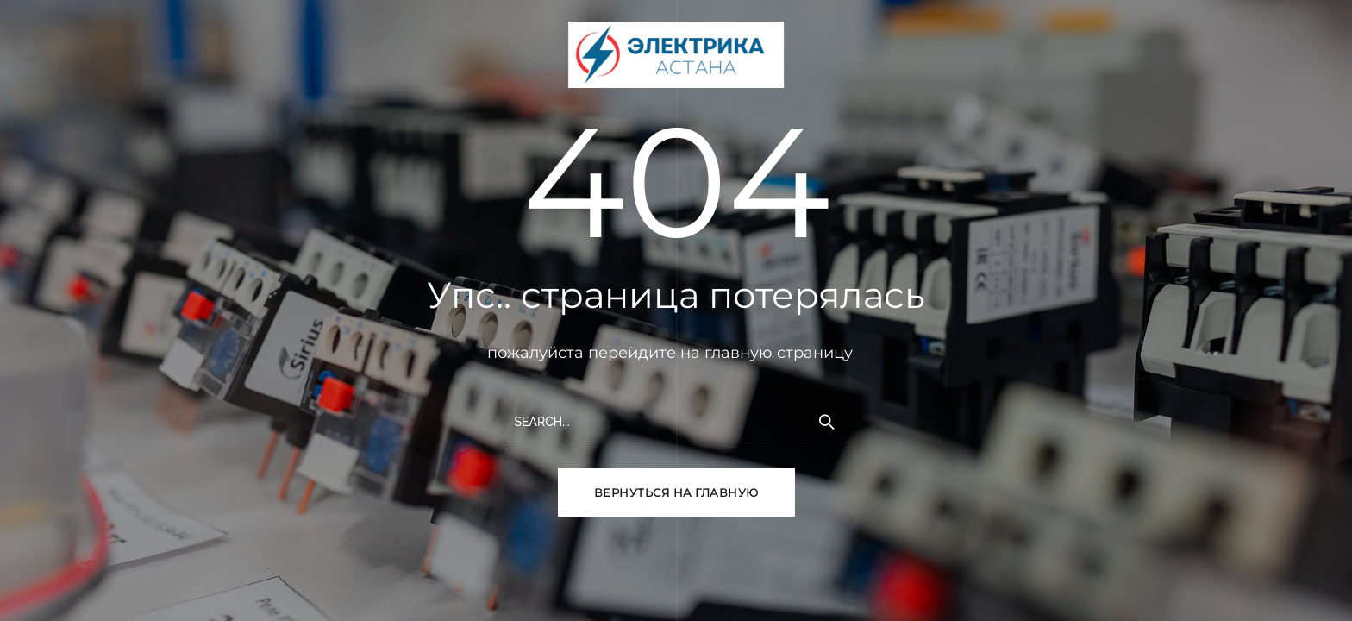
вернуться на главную (676, 492)
